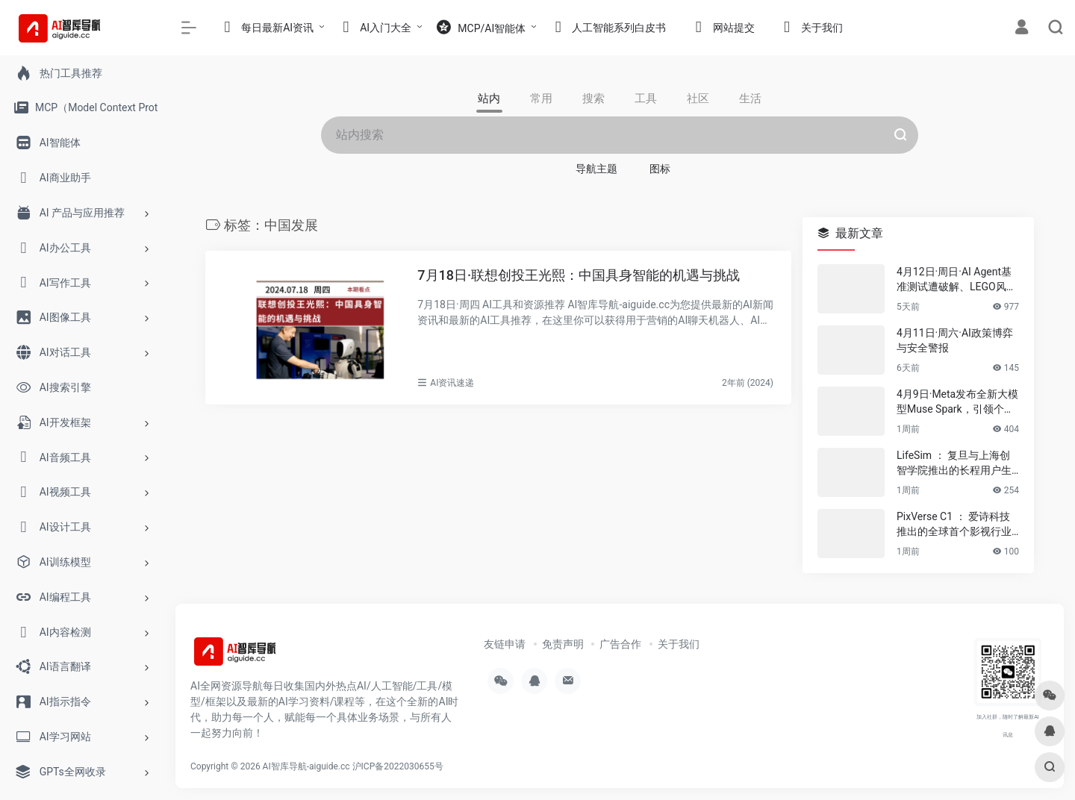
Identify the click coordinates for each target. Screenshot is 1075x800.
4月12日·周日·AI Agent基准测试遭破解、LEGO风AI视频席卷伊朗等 (956, 280)
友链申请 (505, 644)
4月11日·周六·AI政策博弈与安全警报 (955, 340)
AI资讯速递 (452, 383)
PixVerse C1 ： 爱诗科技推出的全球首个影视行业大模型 (954, 524)
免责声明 (563, 644)
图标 (659, 169)
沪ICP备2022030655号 (397, 766)
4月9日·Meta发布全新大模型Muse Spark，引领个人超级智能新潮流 (957, 402)
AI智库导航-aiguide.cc (306, 766)
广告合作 (620, 644)
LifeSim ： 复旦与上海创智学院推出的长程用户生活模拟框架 (954, 463)
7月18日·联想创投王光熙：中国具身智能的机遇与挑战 (578, 275)
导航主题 (596, 169)
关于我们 (678, 644)
